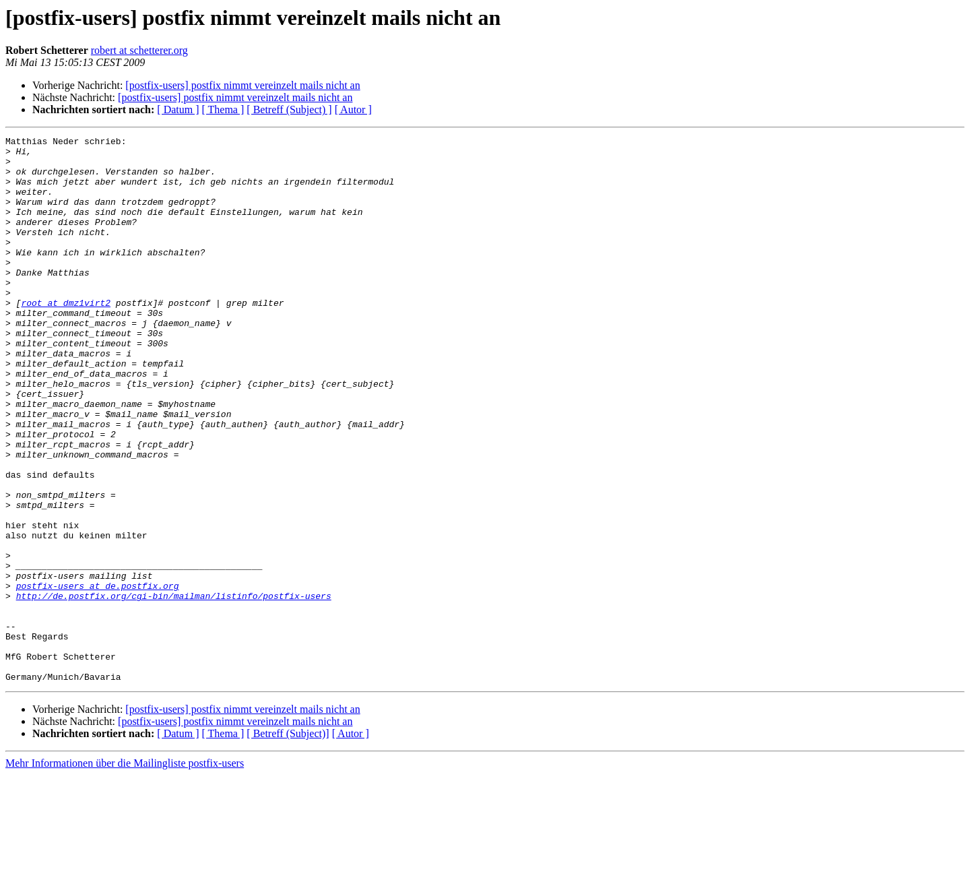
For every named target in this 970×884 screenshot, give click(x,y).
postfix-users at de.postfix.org (97, 676)
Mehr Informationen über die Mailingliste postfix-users (124, 872)
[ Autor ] (353, 109)
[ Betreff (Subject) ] (289, 109)
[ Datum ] (178, 109)
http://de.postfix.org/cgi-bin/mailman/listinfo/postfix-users (173, 689)
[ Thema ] (223, 109)
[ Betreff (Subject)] (288, 842)
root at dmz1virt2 (65, 337)
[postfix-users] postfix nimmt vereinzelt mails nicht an (242, 85)
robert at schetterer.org (139, 50)
